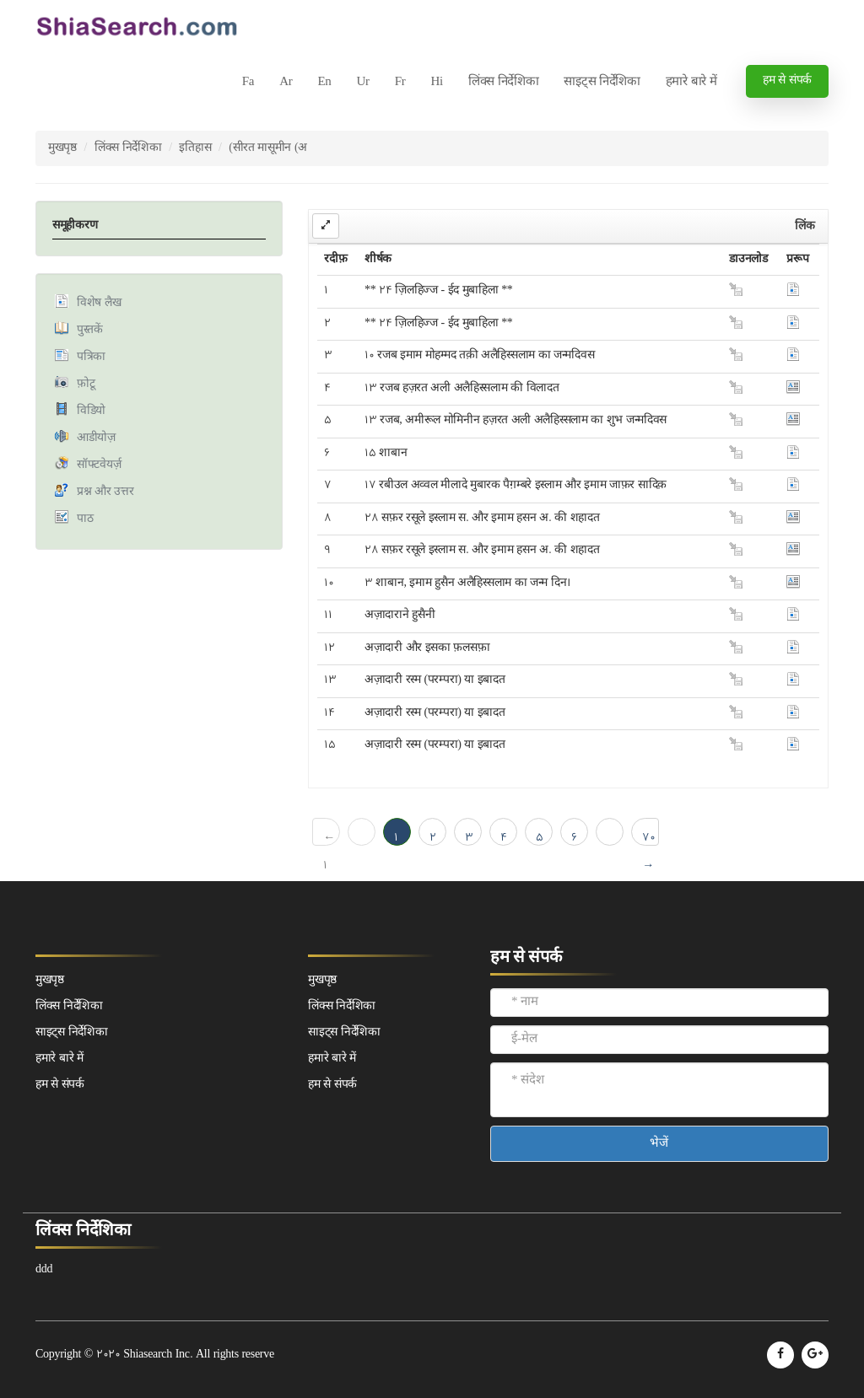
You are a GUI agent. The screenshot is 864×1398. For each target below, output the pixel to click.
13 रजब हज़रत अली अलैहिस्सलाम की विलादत (461, 388)
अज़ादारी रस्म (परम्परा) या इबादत (434, 680)
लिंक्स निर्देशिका (503, 82)
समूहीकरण (74, 226)
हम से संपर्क (787, 81)
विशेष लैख (99, 303)
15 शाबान (385, 453)
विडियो (91, 411)
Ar (285, 82)
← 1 (329, 838)
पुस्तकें (90, 330)
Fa (248, 82)
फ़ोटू (85, 384)
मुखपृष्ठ (62, 148)
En (324, 82)
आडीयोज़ (96, 438)
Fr (400, 82)
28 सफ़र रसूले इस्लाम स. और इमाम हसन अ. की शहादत (481, 518)
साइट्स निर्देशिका (602, 82)
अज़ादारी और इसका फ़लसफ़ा (426, 648)
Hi (436, 82)
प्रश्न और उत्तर (105, 492)
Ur (362, 82)
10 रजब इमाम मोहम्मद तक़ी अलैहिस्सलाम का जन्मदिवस (479, 355)
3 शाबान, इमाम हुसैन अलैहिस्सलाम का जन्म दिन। (467, 583)
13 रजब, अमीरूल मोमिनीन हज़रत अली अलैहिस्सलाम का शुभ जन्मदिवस (515, 420)
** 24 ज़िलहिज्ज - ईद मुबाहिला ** (438, 290)
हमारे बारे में (691, 82)
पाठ (85, 519)
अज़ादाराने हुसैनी (399, 615)
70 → (649, 838)
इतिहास (195, 148)
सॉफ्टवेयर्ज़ (99, 465)
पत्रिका (91, 357)
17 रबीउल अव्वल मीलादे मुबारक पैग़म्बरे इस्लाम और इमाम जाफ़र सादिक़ (515, 485)
